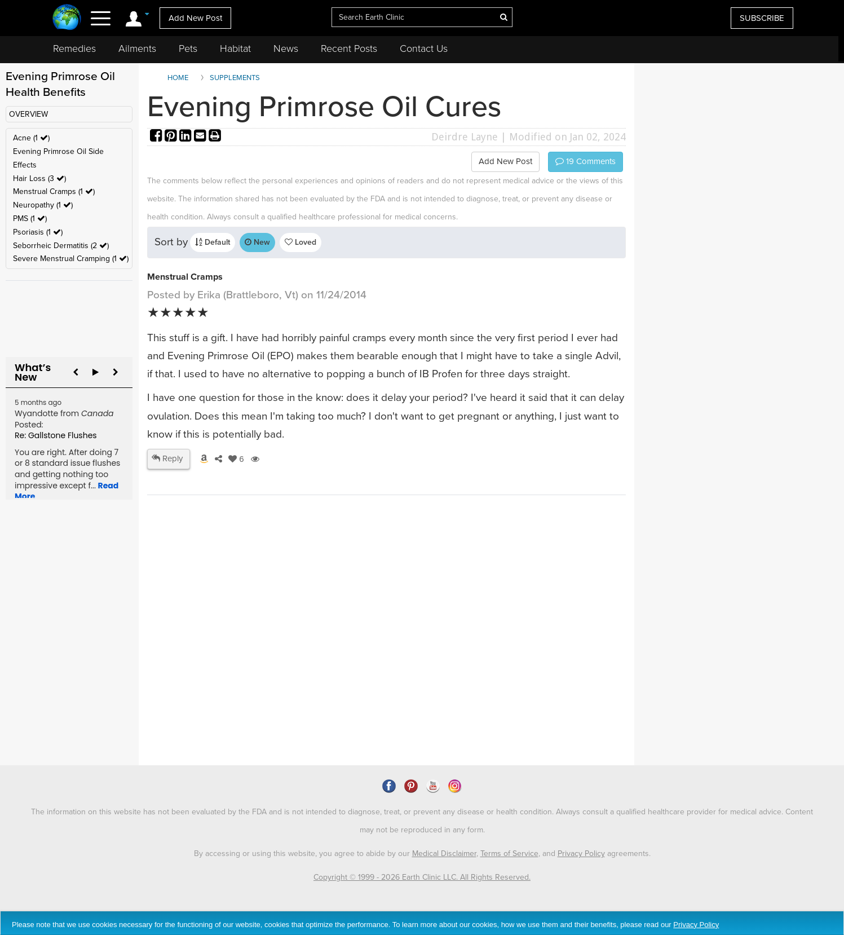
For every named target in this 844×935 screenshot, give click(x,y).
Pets (188, 48)
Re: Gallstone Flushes (56, 435)
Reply (167, 458)
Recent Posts (349, 48)
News (285, 48)
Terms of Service (509, 853)
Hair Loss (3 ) (39, 178)
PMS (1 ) (30, 218)
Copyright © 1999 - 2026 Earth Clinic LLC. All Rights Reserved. (422, 877)
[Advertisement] (353, 668)
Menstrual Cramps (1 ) (54, 191)
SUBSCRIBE (762, 18)
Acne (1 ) (31, 138)
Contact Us (424, 48)
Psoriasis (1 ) (38, 232)
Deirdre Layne (464, 137)
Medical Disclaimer (444, 853)
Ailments (137, 48)
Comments (585, 161)
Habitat (235, 48)
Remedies (74, 48)
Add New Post (195, 18)
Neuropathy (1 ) (43, 205)
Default (212, 242)
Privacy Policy (581, 853)
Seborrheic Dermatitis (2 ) (61, 245)
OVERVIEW (28, 114)
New (257, 242)
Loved (300, 242)
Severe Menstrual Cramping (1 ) (71, 258)
